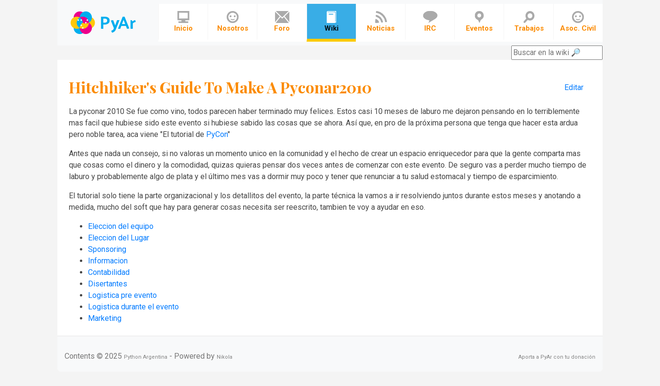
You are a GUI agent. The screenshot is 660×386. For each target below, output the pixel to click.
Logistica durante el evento (133, 306)
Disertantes (107, 283)
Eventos (479, 22)
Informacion (108, 260)
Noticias (381, 22)
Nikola (224, 357)
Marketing (104, 318)
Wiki (331, 22)
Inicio (183, 22)
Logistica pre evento (122, 295)
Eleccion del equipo (121, 226)
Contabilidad (109, 272)
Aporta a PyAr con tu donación (556, 357)
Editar (573, 87)
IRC (430, 22)
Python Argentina (145, 357)
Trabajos (529, 22)
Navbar (104, 23)
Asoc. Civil (578, 22)
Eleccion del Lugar (118, 237)
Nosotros (232, 22)
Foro (282, 22)
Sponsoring (107, 249)
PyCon (217, 134)
